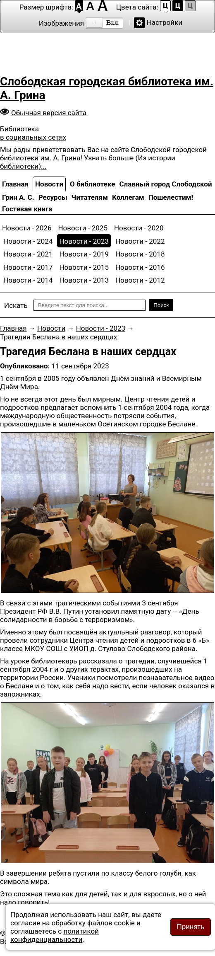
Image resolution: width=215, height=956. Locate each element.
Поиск (161, 305)
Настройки (165, 22)
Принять (190, 927)
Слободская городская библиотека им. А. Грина (106, 88)
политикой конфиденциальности (54, 935)
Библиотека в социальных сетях (33, 133)
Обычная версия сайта (48, 113)
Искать (16, 305)
